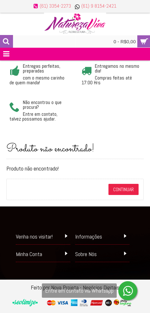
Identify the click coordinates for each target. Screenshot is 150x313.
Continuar (123, 189)
